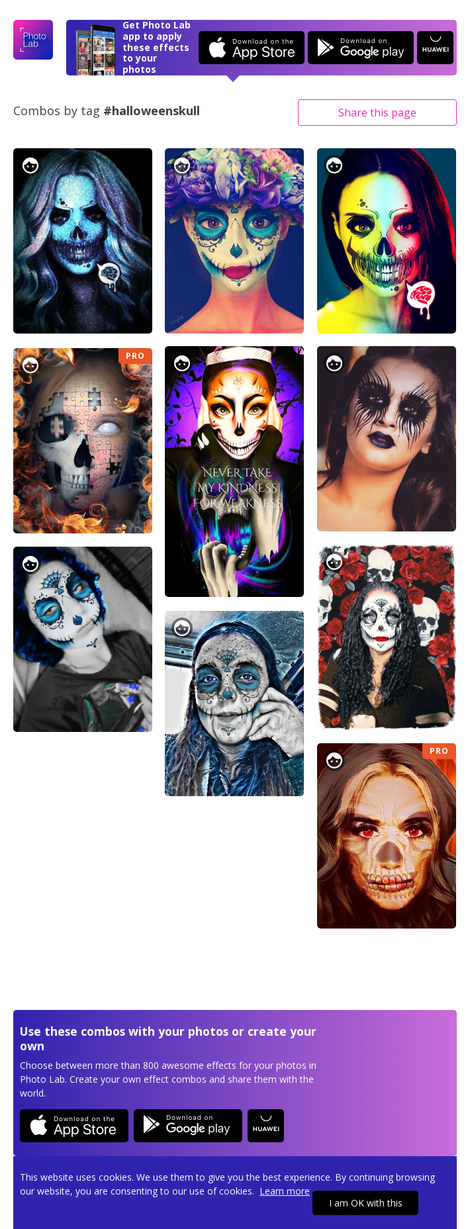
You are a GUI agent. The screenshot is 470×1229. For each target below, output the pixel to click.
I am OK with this (365, 1203)
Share (377, 112)
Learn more (284, 1191)
